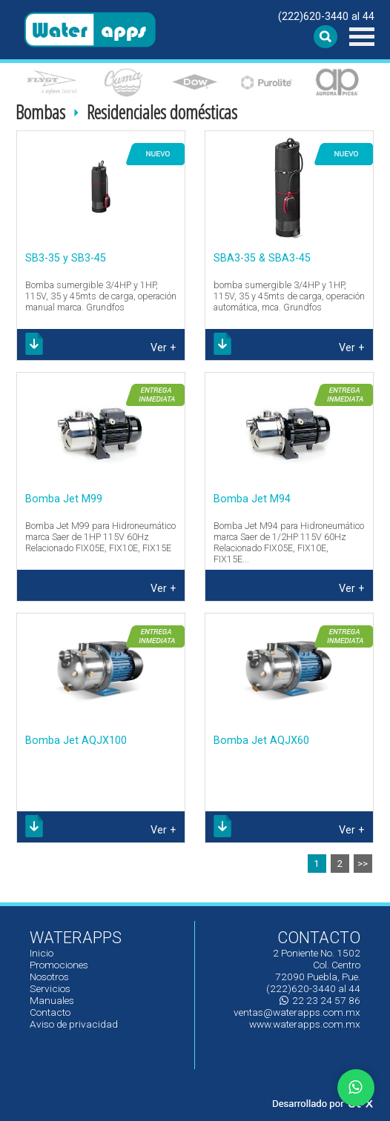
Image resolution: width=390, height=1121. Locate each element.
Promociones (59, 965)
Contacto (50, 1012)
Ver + (163, 348)
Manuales (52, 1000)
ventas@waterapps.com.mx (297, 1012)
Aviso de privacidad (74, 1024)
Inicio (41, 953)
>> (362, 863)
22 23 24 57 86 (320, 1000)
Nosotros (49, 976)
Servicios (50, 988)
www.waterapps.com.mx (304, 1024)
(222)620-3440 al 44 (326, 16)
